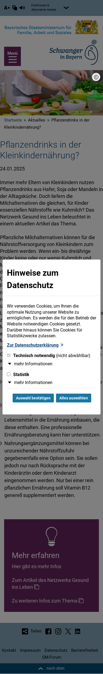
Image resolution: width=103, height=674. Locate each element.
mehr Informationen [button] (33, 363)
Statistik (18, 374)
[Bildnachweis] (96, 77)
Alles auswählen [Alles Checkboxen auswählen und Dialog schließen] (73, 398)
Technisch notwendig (48, 355)
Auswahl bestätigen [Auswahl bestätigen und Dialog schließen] (33, 398)
